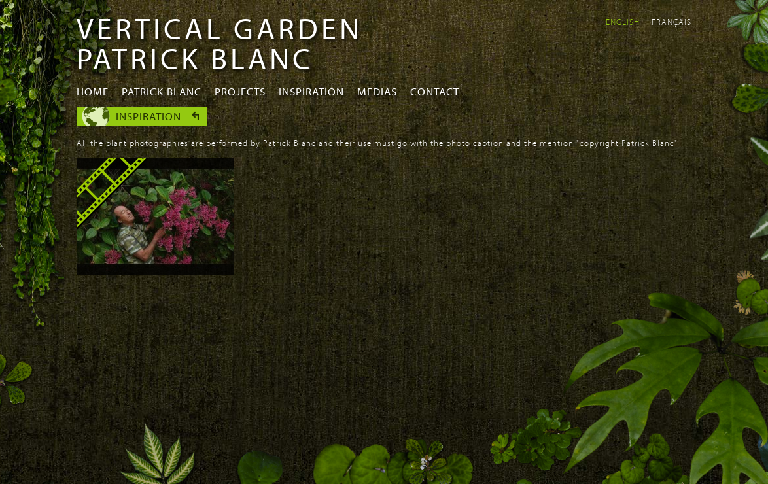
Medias (377, 91)
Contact (434, 91)
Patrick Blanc (161, 91)
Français (671, 21)
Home (93, 91)
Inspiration (311, 91)
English (623, 21)
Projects (240, 91)
